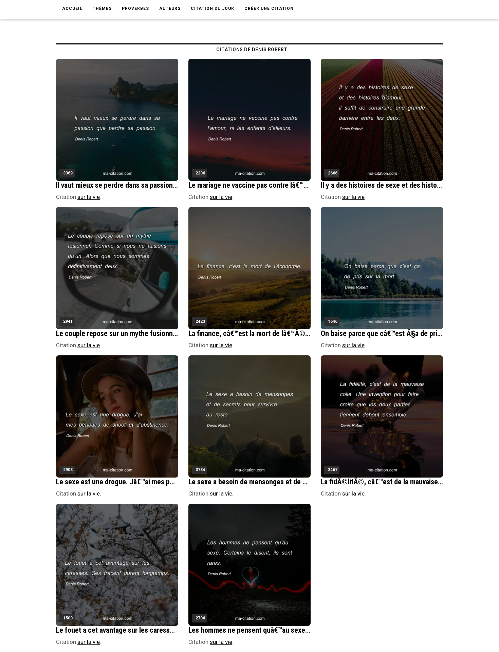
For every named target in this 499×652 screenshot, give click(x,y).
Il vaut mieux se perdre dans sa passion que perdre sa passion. (149, 185)
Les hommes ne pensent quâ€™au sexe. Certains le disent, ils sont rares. (297, 630)
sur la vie (88, 196)
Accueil (72, 8)
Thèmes (102, 8)
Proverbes (135, 8)
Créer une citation (269, 8)
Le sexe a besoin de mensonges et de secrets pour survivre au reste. (291, 482)
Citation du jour (212, 8)
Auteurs (170, 8)
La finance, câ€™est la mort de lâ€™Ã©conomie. (260, 333)
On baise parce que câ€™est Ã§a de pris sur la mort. (399, 333)
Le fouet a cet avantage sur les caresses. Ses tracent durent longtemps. (164, 630)
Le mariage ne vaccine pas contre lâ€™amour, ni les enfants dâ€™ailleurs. (297, 185)
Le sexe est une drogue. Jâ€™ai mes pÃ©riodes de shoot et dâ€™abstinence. (171, 482)
